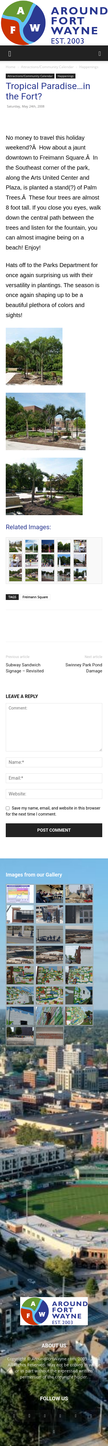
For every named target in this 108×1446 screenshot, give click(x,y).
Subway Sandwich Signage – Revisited (25, 668)
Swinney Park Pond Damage (83, 668)
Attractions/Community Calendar (47, 66)
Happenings (88, 66)
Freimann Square (35, 597)
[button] (10, 53)
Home (11, 66)
